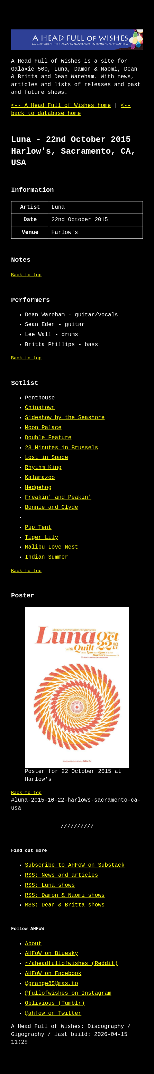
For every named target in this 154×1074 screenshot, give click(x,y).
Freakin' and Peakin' (58, 497)
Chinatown (40, 408)
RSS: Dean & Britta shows (65, 905)
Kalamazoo (40, 477)
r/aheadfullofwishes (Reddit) (71, 963)
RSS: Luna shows (50, 885)
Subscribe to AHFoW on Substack (75, 865)
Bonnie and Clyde (51, 507)
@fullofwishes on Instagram (68, 993)
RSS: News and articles (61, 875)
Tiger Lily (41, 537)
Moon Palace (43, 428)
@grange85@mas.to (51, 983)
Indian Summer (46, 557)
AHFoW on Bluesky (51, 953)
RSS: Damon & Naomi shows (65, 895)
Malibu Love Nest (51, 547)
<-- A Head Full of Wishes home (61, 105)
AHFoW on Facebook (53, 973)
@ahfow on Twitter (53, 1013)
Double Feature (48, 438)
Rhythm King (43, 467)
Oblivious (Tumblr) (55, 1003)
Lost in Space (46, 457)
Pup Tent (38, 527)
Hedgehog (38, 487)
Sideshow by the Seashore (65, 418)
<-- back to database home (71, 109)
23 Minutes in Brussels (61, 448)
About (33, 944)
